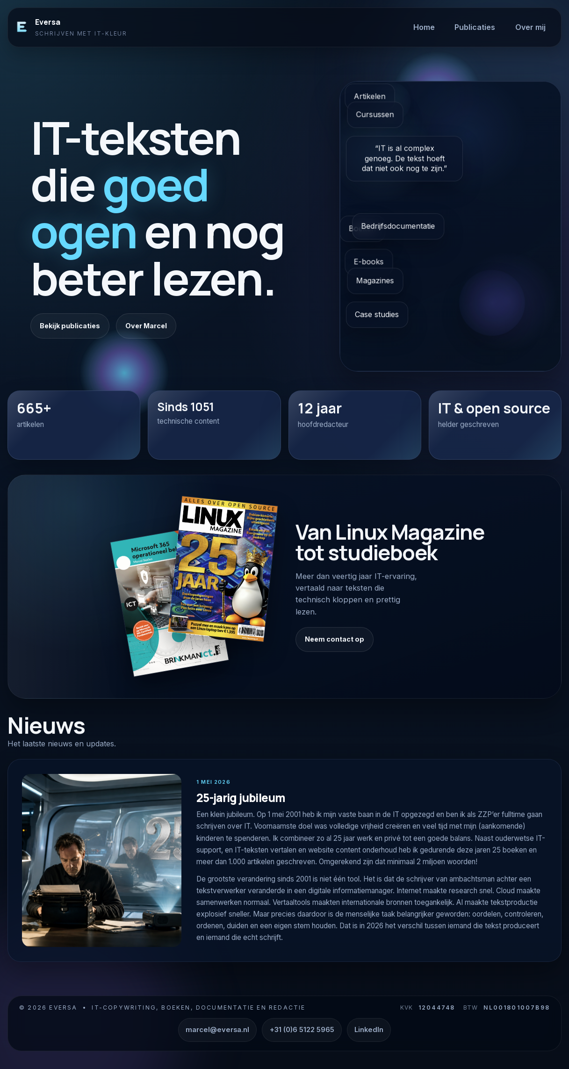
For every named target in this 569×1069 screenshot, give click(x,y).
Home (424, 27)
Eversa (47, 22)
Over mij (530, 27)
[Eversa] (22, 27)
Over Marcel (146, 326)
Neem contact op (334, 648)
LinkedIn (368, 1030)
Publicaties (474, 27)
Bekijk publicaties (70, 326)
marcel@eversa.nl (217, 1030)
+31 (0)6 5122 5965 (302, 1030)
